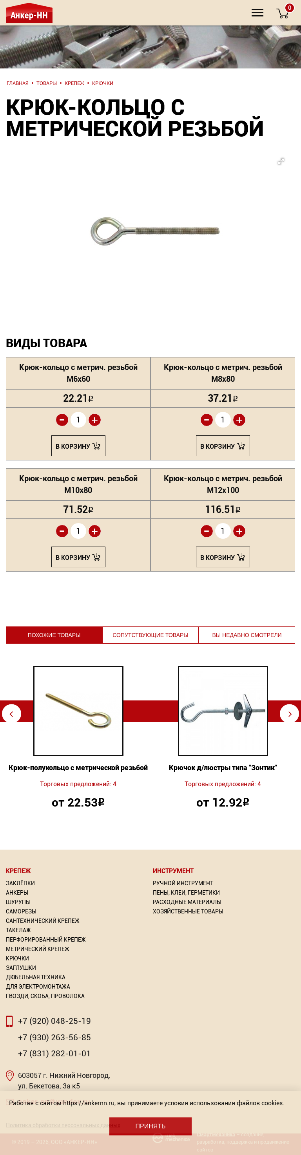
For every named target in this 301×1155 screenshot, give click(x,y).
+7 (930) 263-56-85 (54, 1037)
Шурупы (18, 902)
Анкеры (17, 893)
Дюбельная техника (35, 977)
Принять (150, 1126)
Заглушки (21, 968)
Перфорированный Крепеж (46, 940)
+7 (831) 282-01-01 (54, 1053)
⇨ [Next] (290, 713)
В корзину (73, 446)
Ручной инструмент (183, 883)
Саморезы (21, 911)
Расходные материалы (187, 902)
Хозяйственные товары (188, 911)
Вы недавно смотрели (246, 635)
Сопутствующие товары (150, 635)
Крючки (17, 958)
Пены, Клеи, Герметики (186, 893)
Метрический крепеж (37, 949)
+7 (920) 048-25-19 (54, 1021)
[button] (163, 210)
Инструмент (173, 871)
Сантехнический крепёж (43, 921)
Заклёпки (20, 883)
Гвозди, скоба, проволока (45, 996)
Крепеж (18, 871)
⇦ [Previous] (11, 713)
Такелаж (18, 930)
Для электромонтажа (38, 987)
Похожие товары (54, 635)
